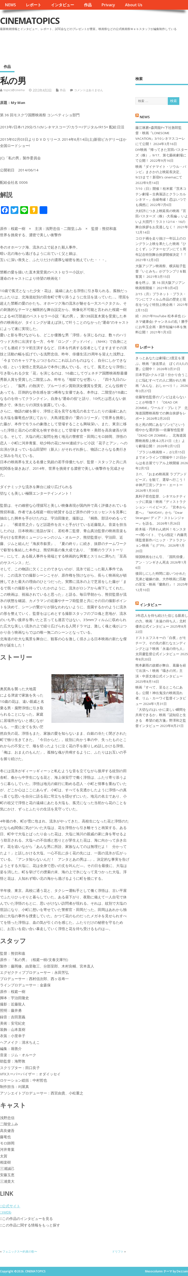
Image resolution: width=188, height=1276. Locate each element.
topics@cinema (14, 90)
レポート (33, 4)
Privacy (108, 4)
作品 (88, 4)
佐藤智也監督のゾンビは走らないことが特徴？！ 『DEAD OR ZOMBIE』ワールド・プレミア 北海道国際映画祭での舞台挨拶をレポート (161, 408)
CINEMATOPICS (29, 21)
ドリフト (118, 1251)
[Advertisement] (96, 46)
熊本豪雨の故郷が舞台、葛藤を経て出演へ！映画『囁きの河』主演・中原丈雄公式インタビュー (160, 670)
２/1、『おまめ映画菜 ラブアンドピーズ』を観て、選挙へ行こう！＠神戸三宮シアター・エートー (161, 479)
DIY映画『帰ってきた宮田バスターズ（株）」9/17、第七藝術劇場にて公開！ (161, 155)
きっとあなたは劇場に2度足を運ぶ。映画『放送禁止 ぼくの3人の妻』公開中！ (161, 363)
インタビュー (62, 4)
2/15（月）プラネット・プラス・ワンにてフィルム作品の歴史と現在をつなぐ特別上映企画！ (160, 299)
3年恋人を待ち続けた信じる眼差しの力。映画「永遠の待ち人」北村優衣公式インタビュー (161, 621)
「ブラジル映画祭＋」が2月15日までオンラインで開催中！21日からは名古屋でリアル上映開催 (161, 457)
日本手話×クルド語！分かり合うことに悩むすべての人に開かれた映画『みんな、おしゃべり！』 (161, 380)
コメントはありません (88, 90)
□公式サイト (10, 1205)
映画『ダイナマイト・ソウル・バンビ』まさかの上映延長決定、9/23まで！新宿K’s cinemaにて (160, 172)
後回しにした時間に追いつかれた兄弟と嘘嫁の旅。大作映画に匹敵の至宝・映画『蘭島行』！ (160, 579)
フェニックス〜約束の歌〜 (19, 1251)
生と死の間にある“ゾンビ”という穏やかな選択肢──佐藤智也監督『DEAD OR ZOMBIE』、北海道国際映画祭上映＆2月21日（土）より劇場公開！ (160, 435)
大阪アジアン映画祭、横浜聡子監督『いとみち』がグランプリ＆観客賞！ (160, 271)
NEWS (10, 4)
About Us (133, 4)
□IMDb (5, 1212)
